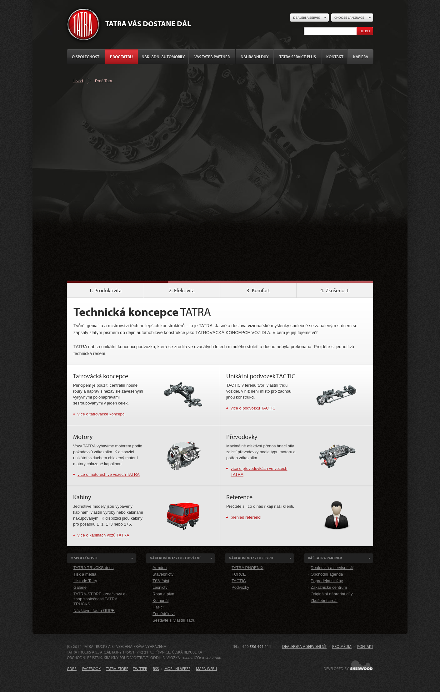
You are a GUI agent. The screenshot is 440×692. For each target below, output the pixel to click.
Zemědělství (163, 613)
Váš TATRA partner (212, 56)
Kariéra (360, 56)
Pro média (342, 646)
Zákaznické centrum (329, 587)
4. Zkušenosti (335, 290)
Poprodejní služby (327, 580)
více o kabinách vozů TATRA (103, 535)
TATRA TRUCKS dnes (93, 567)
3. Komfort (258, 290)
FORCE (239, 574)
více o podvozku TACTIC (253, 408)
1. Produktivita (105, 290)
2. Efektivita (182, 290)
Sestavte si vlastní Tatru (173, 620)
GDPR (72, 668)
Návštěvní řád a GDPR (94, 610)
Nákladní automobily (163, 56)
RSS (156, 668)
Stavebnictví (163, 574)
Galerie (80, 587)
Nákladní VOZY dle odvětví (175, 558)
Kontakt (334, 56)
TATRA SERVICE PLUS (297, 56)
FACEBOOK (91, 668)
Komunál (160, 600)
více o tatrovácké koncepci (101, 414)
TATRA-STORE (117, 668)
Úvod (78, 81)
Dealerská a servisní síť (332, 567)
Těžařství (160, 580)
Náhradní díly (254, 56)
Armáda (159, 567)
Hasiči (157, 607)
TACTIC (239, 580)
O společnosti (86, 56)
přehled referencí (246, 517)
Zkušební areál (324, 600)
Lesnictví (160, 587)
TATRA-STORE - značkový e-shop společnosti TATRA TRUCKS (100, 599)
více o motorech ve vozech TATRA (109, 474)
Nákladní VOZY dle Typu (251, 558)
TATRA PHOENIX (247, 567)
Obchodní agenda (327, 574)
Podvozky (240, 587)
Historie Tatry (85, 580)
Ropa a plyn (163, 594)
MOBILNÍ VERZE (177, 668)
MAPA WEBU (206, 668)
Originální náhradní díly (331, 594)
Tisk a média (84, 574)
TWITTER (140, 668)
